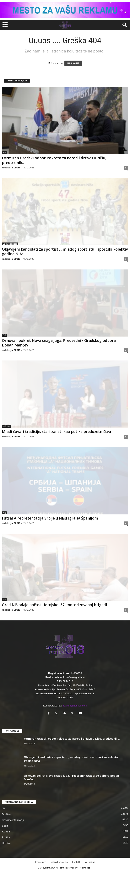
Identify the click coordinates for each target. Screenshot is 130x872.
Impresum (40, 861)
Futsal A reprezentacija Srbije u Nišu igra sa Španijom (50, 518)
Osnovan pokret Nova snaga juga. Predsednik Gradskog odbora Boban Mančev (59, 343)
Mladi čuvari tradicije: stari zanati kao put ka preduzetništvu (56, 431)
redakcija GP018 (11, 167)
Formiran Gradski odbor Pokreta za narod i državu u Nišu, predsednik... (54, 160)
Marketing (89, 861)
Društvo (6, 814)
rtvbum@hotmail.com (75, 705)
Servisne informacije (13, 820)
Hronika (6, 843)
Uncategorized (10, 244)
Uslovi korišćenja (59, 861)
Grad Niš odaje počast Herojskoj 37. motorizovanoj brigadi (54, 604)
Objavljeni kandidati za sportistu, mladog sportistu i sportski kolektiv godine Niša (65, 251)
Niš (4, 152)
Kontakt (76, 861)
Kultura (6, 426)
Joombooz (84, 867)
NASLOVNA (73, 63)
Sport (5, 825)
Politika (6, 837)
